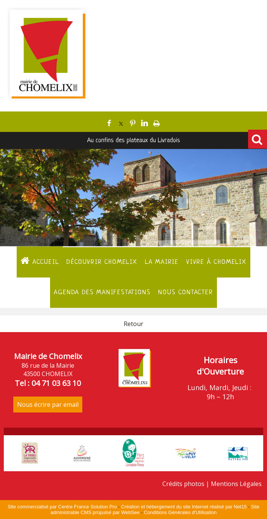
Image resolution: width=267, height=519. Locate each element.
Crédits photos (183, 484)
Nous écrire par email (48, 404)
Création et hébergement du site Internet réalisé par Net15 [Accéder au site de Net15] (184, 507)
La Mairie (162, 262)
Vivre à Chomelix (216, 262)
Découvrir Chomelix (101, 262)
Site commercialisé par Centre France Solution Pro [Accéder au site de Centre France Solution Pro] (62, 507)
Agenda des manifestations (102, 292)
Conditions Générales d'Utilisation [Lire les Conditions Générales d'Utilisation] (180, 512)
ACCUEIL (39, 261)
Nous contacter (185, 292)
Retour (133, 324)
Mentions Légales (236, 484)
